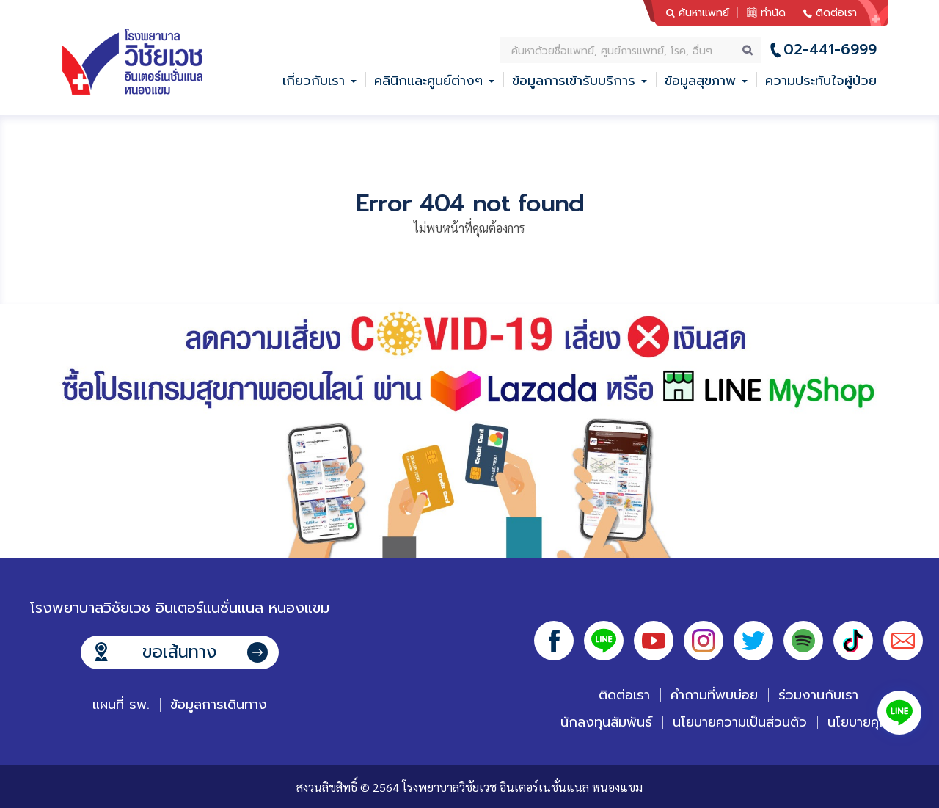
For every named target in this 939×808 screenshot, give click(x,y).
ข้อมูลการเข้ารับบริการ (573, 80)
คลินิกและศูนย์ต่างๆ (428, 80)
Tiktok (853, 640)
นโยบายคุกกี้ (861, 722)
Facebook (554, 640)
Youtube (653, 640)
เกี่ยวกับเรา (313, 80)
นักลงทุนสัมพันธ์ (606, 722)
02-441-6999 (830, 49)
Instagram (703, 640)
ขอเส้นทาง (179, 652)
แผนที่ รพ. (121, 704)
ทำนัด (773, 13)
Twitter (753, 640)
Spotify (803, 640)
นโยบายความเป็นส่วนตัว (740, 722)
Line (604, 640)
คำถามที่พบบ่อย (714, 695)
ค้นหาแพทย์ (704, 13)
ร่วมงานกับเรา (818, 695)
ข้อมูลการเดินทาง (218, 704)
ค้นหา (748, 50)
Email (903, 640)
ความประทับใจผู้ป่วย (821, 80)
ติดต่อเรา (836, 13)
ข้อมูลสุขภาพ (700, 80)
